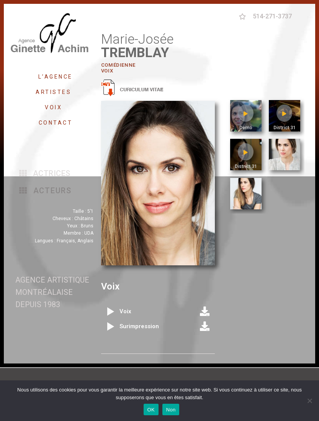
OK (151, 410)
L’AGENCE (55, 77)
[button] (45, 173)
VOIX (55, 107)
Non (171, 410)
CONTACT (56, 123)
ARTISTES (55, 92)
